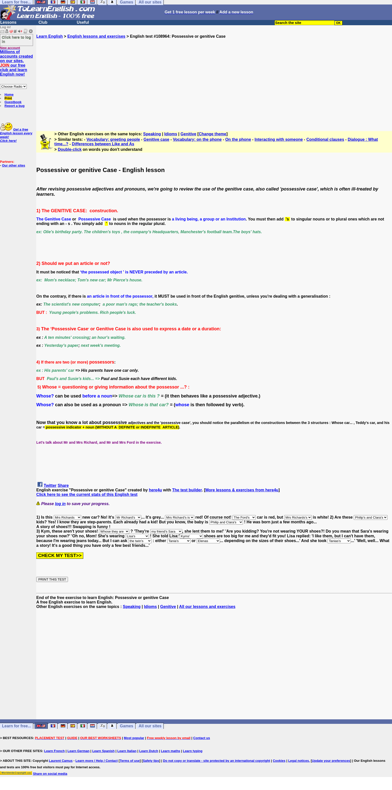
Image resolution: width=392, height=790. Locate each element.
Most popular (134, 738)
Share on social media (50, 774)
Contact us (201, 738)
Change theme (212, 134)
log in (60, 504)
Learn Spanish (103, 751)
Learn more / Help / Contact (97, 761)
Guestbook (13, 102)
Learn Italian (126, 751)
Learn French (54, 751)
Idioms (170, 134)
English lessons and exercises (96, 36)
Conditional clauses (325, 139)
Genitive (188, 134)
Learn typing (192, 751)
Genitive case (156, 139)
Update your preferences (331, 761)
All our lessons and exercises (207, 606)
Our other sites (13, 165)
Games (126, 726)
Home (9, 94)
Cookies (279, 761)
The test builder (187, 490)
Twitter (50, 485)
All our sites (150, 726)
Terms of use (130, 761)
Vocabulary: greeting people (113, 139)
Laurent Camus (61, 761)
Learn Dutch (148, 751)
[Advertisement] (214, 83)
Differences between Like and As (103, 144)
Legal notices (298, 761)
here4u (155, 490)
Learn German (79, 751)
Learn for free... (16, 726)
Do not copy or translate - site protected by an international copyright (216, 761)
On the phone (238, 139)
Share (63, 485)
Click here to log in (16, 39)
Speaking (152, 134)
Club (43, 22)
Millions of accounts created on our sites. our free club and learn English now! (16, 63)
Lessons (8, 22)
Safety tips (151, 761)
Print (8, 98)
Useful (83, 22)
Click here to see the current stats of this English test (87, 494)
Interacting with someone (278, 139)
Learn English (49, 36)
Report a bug (14, 106)
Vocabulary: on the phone (197, 139)
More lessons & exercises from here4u (241, 490)
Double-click (70, 149)
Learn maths (170, 751)
